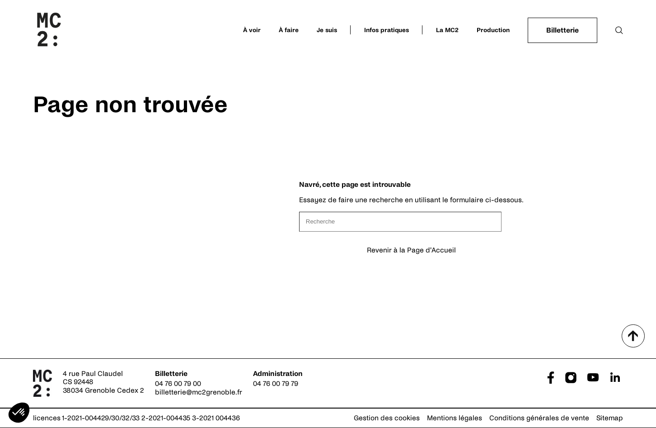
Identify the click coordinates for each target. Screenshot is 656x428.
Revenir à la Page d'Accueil (411, 250)
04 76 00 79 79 (275, 383)
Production (493, 30)
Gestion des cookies (387, 418)
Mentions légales (454, 418)
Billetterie (562, 30)
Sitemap (609, 418)
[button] (19, 412)
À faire (289, 30)
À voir (252, 30)
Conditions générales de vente (539, 418)
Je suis (327, 30)
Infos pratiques (386, 30)
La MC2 (447, 30)
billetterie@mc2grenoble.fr (198, 392)
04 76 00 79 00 (178, 383)
